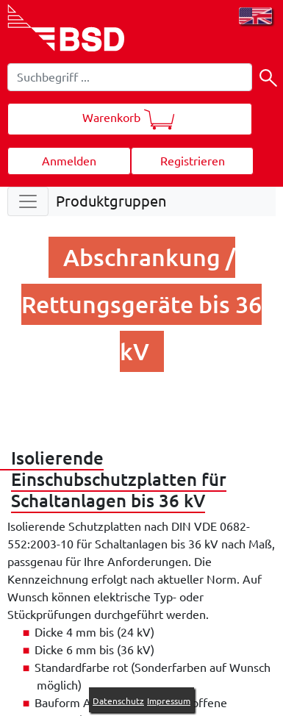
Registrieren (192, 161)
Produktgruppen (111, 201)
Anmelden (69, 161)
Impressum (168, 701)
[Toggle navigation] (28, 201)
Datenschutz (118, 701)
